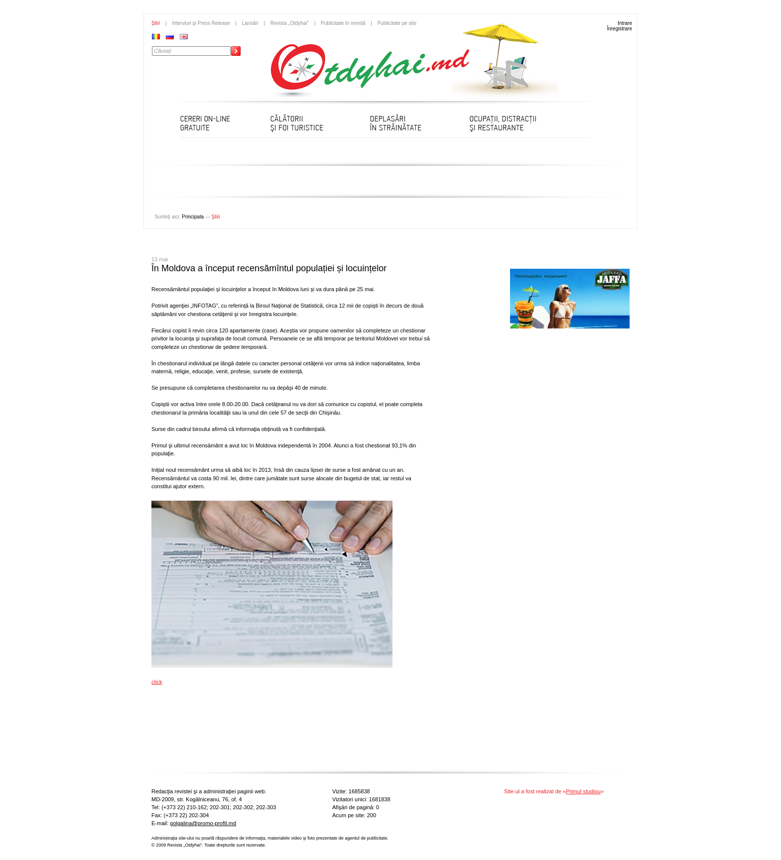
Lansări (250, 23)
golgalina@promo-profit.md (203, 823)
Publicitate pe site (397, 23)
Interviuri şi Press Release (201, 23)
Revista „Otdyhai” (289, 23)
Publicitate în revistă (343, 23)
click (156, 682)
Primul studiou (583, 791)
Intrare (625, 23)
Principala (193, 216)
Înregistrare (619, 28)
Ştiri (155, 23)
